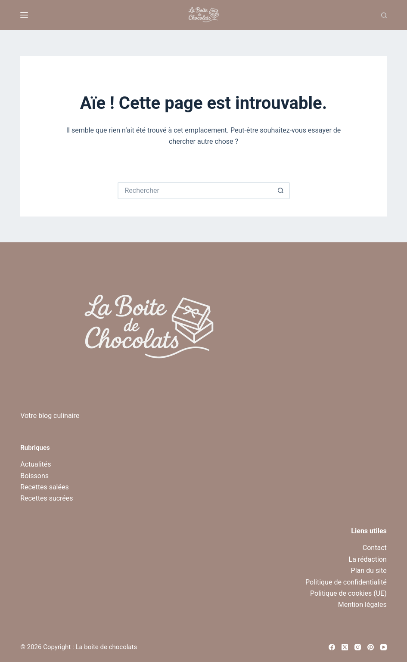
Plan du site (369, 570)
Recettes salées (44, 487)
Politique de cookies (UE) (348, 593)
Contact (375, 548)
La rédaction (368, 559)
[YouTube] (383, 647)
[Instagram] (357, 647)
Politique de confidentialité (346, 582)
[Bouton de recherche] (281, 190)
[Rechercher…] (195, 190)
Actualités (35, 464)
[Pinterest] (370, 647)
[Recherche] (384, 15)
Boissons (34, 476)
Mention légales (362, 604)
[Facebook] (332, 647)
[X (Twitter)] (345, 647)
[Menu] (24, 15)
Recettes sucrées (46, 498)
